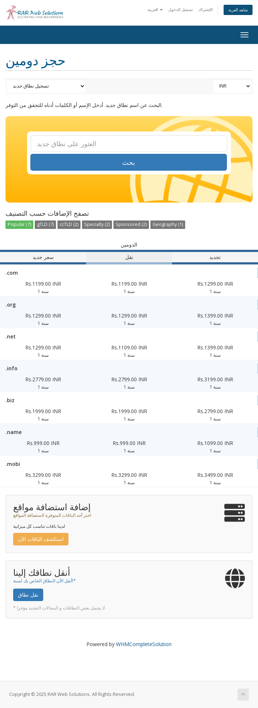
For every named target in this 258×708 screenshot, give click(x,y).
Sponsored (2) (131, 224)
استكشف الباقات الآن (41, 538)
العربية (155, 9)
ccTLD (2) (69, 224)
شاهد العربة (238, 9)
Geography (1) (168, 224)
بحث (128, 162)
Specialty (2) (97, 224)
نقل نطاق (28, 594)
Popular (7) (19, 224)
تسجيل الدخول (180, 9)
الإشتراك (205, 9)
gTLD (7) (45, 224)
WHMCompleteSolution (144, 644)
